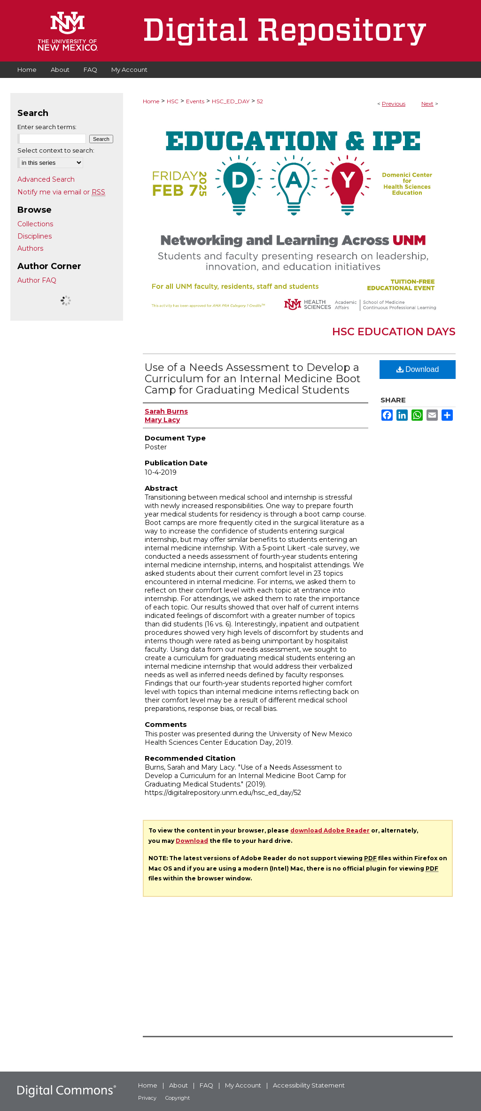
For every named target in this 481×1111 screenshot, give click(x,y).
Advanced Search (46, 179)
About (178, 1085)
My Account (243, 1085)
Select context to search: (55, 150)
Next (427, 103)
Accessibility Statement (309, 1085)
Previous (393, 103)
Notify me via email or (61, 192)
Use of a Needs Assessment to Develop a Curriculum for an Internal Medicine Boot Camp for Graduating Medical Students (253, 378)
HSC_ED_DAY (230, 101)
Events (195, 101)
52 (260, 101)
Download (417, 369)
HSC (172, 101)
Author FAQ (36, 280)
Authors (30, 248)
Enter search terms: (47, 127)
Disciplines (34, 236)
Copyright (177, 1098)
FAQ (206, 1085)
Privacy (147, 1098)
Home (151, 101)
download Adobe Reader (330, 830)
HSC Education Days (394, 331)
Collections (35, 224)
